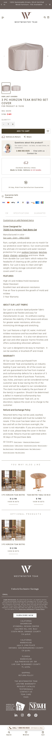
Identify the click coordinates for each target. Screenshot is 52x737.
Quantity (6, 120)
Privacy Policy (40, 609)
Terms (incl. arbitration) (26, 609)
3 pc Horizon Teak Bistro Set (13, 495)
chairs (6, 255)
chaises (13, 255)
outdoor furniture (30, 252)
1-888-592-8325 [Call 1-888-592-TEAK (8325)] (23, 151)
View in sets (13, 501)
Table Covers (19, 445)
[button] (1, 4)
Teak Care (26, 694)
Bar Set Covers (20, 452)
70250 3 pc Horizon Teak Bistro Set (20, 229)
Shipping (26, 673)
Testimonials (26, 689)
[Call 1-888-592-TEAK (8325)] (26, 728)
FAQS (26, 697)
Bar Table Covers (35, 449)
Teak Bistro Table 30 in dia (38, 495)
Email (5, 594)
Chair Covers (18, 442)
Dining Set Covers (8, 452)
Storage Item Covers (30, 445)
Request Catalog (26, 686)
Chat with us (39, 151)
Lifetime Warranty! (26, 684)
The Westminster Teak (26, 681)
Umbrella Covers (8, 445)
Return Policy (26, 675)
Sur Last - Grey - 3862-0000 (16, 238)
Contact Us (32, 153)
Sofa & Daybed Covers (22, 449)
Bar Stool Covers (8, 449)
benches (43, 252)
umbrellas (23, 255)
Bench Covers (42, 445)
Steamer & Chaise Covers (31, 442)
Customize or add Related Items (18, 220)
